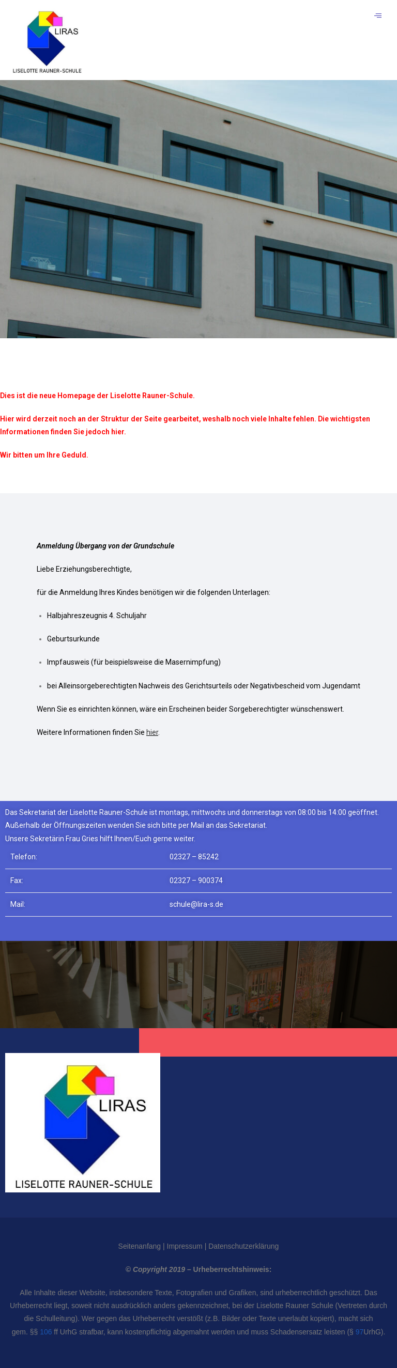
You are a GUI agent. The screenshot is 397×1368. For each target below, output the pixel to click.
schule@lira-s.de (196, 904)
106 (46, 1332)
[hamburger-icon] (377, 15)
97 (360, 1332)
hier (152, 732)
